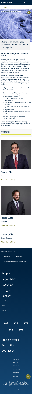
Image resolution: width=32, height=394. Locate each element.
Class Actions (19, 256)
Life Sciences (6, 256)
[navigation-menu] (29, 2)
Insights (6, 290)
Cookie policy (16, 365)
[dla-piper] (6, 2)
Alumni (4, 315)
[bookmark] (24, 2)
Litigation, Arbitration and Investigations (15, 261)
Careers (6, 295)
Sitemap (15, 376)
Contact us (8, 350)
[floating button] (28, 376)
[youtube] (21, 329)
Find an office (10, 339)
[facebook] (11, 329)
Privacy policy (16, 362)
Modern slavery (16, 369)
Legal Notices (20, 384)
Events (5, 7)
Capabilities (9, 279)
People (6, 273)
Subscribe (8, 345)
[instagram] (26, 323)
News (3, 305)
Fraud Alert (16, 372)
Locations (5, 301)
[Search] (19, 2)
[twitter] (16, 323)
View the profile (8, 180)
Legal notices (16, 359)
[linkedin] (6, 323)
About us (7, 284)
